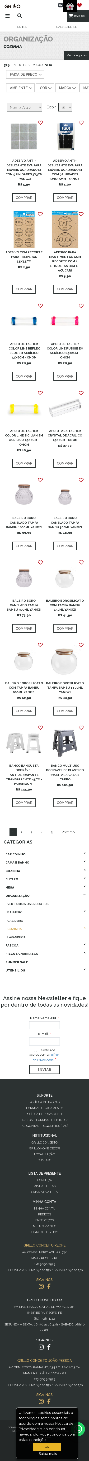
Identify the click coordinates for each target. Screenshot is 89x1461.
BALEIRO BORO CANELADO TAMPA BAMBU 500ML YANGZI (65, 522)
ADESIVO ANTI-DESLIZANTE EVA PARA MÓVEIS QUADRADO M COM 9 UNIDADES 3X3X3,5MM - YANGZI (65, 170)
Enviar (45, 1069)
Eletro (11, 879)
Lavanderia (16, 937)
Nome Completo (43, 1018)
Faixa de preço (26, 75)
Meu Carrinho (44, 1226)
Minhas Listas (44, 1186)
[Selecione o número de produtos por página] (65, 107)
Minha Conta (44, 1208)
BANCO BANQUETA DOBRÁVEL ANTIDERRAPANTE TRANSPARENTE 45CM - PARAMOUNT (24, 775)
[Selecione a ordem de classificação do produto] (24, 107)
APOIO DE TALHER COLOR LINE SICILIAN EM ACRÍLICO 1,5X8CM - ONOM (24, 437)
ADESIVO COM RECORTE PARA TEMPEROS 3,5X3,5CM (23, 257)
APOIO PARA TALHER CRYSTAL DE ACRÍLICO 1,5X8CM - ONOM (65, 435)
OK (47, 1447)
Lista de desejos (44, 1232)
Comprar (24, 198)
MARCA (68, 88)
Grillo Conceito (44, 1142)
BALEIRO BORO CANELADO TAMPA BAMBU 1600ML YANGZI (24, 522)
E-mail (43, 1034)
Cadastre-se (66, 27)
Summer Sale (16, 962)
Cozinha (12, 871)
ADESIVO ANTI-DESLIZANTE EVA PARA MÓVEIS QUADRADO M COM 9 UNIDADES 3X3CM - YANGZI (23, 170)
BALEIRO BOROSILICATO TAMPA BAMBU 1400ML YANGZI (65, 687)
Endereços (44, 1220)
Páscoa (12, 945)
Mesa (9, 887)
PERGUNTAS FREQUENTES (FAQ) (44, 1126)
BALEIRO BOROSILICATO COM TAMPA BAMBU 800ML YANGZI (24, 687)
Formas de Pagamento (44, 1108)
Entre (22, 27)
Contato (44, 1160)
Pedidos (44, 1214)
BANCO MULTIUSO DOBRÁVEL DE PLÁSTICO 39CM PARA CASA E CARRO (65, 772)
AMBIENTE (21, 88)
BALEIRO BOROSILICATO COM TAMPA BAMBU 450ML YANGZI (65, 605)
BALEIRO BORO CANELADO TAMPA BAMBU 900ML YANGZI (24, 605)
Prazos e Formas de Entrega (44, 1120)
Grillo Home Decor (44, 1148)
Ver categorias (77, 55)
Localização (44, 1154)
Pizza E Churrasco (21, 953)
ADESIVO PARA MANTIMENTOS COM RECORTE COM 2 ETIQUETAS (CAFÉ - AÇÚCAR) (65, 261)
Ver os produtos (28, 904)
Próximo (68, 832)
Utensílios (15, 970)
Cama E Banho (17, 862)
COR (46, 88)
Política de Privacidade (45, 1114)
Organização (17, 895)
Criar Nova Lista (44, 1192)
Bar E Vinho (15, 854)
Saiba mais (48, 1454)
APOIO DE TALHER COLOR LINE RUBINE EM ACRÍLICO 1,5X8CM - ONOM (65, 350)
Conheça (44, 1180)
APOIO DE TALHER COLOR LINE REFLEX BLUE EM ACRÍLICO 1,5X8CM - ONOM (24, 350)
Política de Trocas (44, 1102)
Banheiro (15, 912)
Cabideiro (15, 920)
